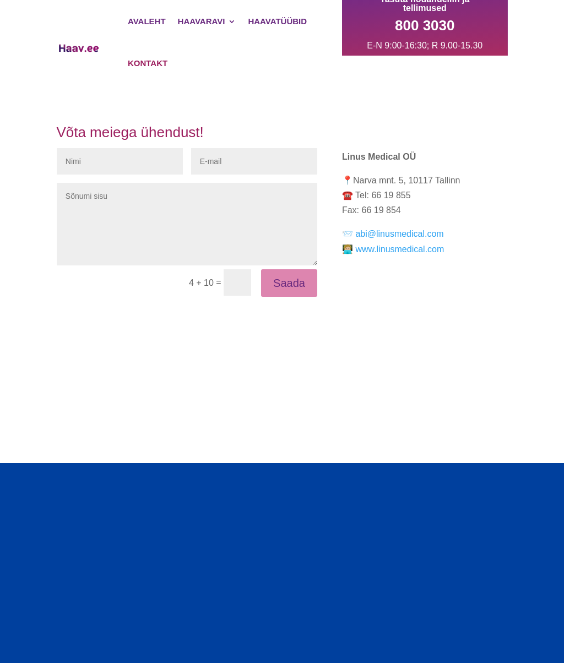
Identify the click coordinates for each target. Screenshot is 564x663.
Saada (289, 283)
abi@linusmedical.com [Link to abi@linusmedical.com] (399, 233)
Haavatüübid (277, 21)
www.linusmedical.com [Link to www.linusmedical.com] (399, 249)
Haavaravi (201, 21)
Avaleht (147, 21)
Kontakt (147, 63)
